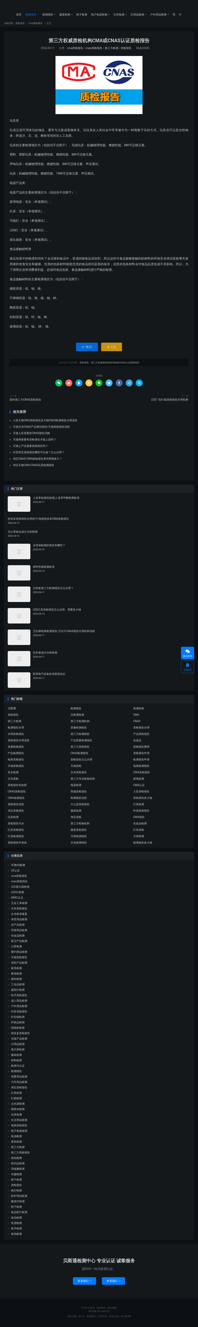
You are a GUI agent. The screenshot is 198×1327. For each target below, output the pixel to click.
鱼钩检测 (16, 1235)
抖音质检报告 (19, 1012)
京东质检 (13, 779)
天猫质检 (76, 767)
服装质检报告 (79, 830)
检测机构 (138, 709)
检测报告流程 (79, 799)
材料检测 (16, 1061)
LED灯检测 (17, 893)
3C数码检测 (18, 866)
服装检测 (64, 14)
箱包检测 (16, 1159)
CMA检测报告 (16, 799)
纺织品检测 (18, 1164)
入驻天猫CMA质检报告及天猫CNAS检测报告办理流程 (45, 421)
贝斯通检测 (77, 715)
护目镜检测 (18, 1018)
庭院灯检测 (18, 991)
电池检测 (16, 1137)
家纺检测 (16, 980)
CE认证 (15, 871)
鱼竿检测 (16, 1229)
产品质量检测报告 (81, 741)
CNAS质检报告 (17, 792)
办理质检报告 (16, 735)
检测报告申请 (141, 760)
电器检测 (76, 786)
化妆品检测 (140, 824)
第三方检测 (111, 49)
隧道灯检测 (18, 1202)
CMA (136, 715)
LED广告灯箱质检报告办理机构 (169, 400)
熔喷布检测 (18, 1110)
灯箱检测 (16, 1099)
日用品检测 (137, 14)
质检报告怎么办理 (81, 760)
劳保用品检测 (19, 931)
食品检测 (16, 1218)
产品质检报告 (141, 735)
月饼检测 (138, 837)
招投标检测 (18, 1029)
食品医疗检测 (19, 1213)
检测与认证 (18, 1067)
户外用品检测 (158, 14)
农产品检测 (18, 926)
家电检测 (138, 779)
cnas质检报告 (94, 49)
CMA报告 (139, 818)
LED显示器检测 (20, 888)
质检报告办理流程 (18, 741)
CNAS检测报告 (80, 754)
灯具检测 (119, 14)
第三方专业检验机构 (83, 779)
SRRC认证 (17, 898)
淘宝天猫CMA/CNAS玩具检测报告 (33, 466)
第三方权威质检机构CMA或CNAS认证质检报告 (99, 42)
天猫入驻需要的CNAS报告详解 (31, 434)
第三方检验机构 (80, 824)
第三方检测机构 (80, 722)
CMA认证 (139, 786)
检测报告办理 (16, 728)
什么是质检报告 (80, 805)
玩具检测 (13, 818)
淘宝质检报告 (16, 811)
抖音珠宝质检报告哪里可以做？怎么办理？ (38, 453)
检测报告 (47, 14)
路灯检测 (16, 1191)
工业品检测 (18, 985)
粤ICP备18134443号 (99, 1312)
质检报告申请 (141, 754)
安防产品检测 (19, 964)
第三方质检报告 (80, 747)
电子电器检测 (99, 14)
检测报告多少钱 (142, 843)
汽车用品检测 (19, 1083)
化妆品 (137, 741)
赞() (87, 348)
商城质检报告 (79, 792)
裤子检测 (16, 1181)
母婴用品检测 (19, 1077)
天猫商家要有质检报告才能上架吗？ (34, 440)
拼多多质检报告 (20, 1034)
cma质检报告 (36, 24)
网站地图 (112, 1309)
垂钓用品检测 (19, 953)
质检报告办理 (141, 728)
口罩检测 (16, 947)
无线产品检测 (19, 1039)
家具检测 (16, 969)
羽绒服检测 (18, 1170)
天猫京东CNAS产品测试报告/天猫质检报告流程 (41, 427)
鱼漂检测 (16, 1224)
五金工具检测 (19, 904)
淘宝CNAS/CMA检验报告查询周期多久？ (37, 459)
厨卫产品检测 (19, 942)
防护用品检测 (19, 1197)
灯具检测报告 (16, 837)
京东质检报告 (79, 773)
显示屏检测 (18, 1050)
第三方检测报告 (80, 735)
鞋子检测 (81, 14)
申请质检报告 (141, 811)
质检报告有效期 (17, 786)
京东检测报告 (79, 843)
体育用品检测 (19, 920)
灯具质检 (138, 830)
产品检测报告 (16, 754)
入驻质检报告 (141, 792)
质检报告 (99, 6)
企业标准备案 (19, 915)
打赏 (111, 348)
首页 (18, 14)
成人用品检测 (19, 1002)
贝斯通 (12, 709)
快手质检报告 (19, 996)
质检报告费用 (141, 747)
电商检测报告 (141, 767)
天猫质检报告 (16, 767)
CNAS (136, 722)
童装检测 (16, 1143)
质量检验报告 (16, 747)
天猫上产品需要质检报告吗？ (30, 447)
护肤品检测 (18, 1023)
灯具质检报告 (16, 830)
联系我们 (84, 1282)
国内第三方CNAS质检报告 (25, 400)
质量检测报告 (79, 728)
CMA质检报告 (141, 773)
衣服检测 (16, 1175)
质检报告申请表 (17, 843)
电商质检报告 (16, 760)
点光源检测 (18, 1105)
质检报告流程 (16, 805)
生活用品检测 (19, 1121)
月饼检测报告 (79, 837)
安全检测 (13, 773)
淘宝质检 (76, 818)
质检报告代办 (16, 824)
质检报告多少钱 (142, 799)
